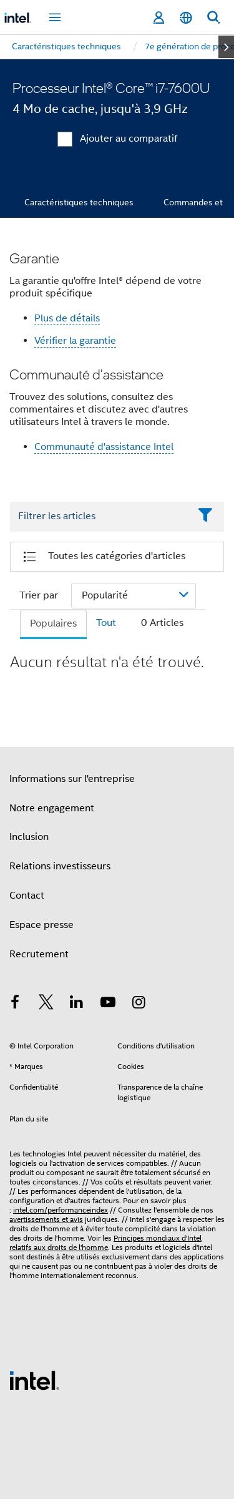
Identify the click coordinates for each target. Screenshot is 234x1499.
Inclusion (29, 837)
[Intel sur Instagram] (138, 1004)
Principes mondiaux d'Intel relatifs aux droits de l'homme (105, 1242)
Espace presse (41, 925)
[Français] (186, 18)
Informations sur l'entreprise (72, 779)
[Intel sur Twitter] (46, 1004)
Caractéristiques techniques (79, 202)
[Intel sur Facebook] (15, 1004)
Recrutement (39, 954)
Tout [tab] (106, 623)
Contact (26, 895)
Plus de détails (67, 318)
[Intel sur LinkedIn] (76, 1004)
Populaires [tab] (53, 623)
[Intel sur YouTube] (108, 1004)
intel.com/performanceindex (60, 1209)
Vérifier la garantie (75, 340)
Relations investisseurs (59, 866)
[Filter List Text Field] (100, 516)
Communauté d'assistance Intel (103, 447)
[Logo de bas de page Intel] (34, 1380)
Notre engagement (51, 808)
